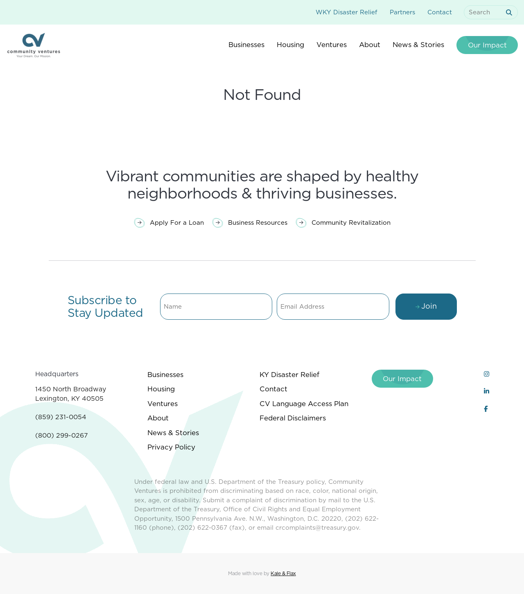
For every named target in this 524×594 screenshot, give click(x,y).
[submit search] (510, 12)
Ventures (162, 404)
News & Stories (173, 433)
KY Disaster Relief (289, 374)
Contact (439, 12)
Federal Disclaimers (293, 418)
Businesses (165, 374)
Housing (161, 389)
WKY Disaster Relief (346, 12)
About (158, 418)
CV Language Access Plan (304, 404)
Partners (402, 12)
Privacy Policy (171, 447)
